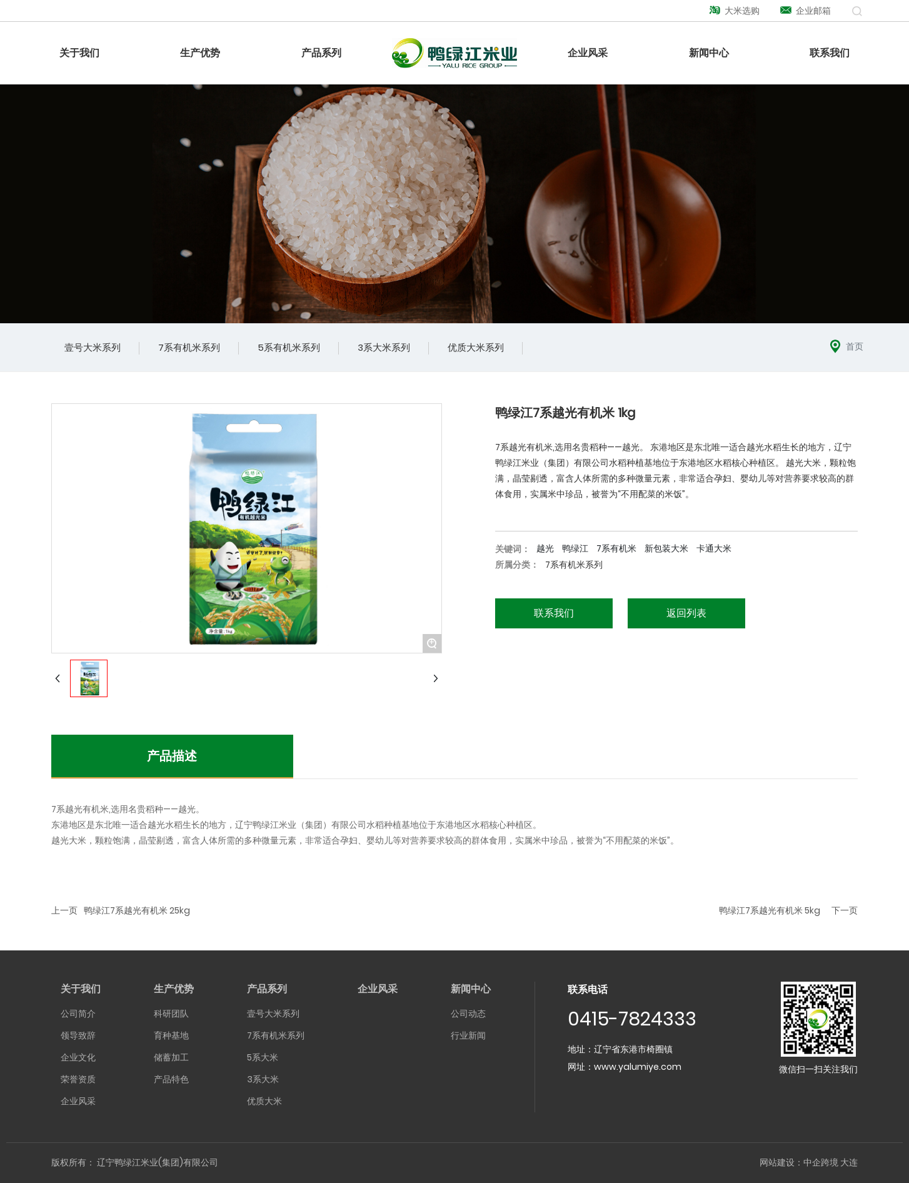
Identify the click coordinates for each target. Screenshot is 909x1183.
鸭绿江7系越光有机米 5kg (769, 910)
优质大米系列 (476, 347)
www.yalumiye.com (637, 1066)
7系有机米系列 (189, 347)
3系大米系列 (384, 347)
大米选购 (734, 10)
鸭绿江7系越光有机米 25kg (137, 910)
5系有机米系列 (289, 347)
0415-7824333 (632, 1019)
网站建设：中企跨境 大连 (809, 1162)
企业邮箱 (805, 10)
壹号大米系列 (92, 347)
